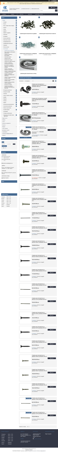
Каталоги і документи (6, 123)
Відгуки (3, 126)
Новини (3, 119)
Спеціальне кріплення (8, 90)
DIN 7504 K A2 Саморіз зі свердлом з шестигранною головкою (9, 66)
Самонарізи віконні (7, 56)
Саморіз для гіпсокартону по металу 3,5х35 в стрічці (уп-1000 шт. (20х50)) (39, 114)
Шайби (5, 97)
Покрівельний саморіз (8, 59)
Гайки (5, 29)
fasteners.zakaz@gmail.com (8, 163)
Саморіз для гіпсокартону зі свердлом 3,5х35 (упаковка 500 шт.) (39, 185)
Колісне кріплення (7, 38)
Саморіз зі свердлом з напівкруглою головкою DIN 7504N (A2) (9, 74)
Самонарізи (6, 48)
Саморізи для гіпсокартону (9, 50)
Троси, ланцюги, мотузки (8, 95)
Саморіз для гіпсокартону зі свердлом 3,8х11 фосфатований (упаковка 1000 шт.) (39, 85)
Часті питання (5, 128)
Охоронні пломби (7, 91)
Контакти (30, 14)
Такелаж (5, 93)
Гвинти (5, 27)
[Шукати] (56, 10)
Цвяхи (5, 102)
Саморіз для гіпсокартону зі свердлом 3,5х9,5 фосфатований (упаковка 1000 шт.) (39, 156)
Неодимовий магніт (7, 41)
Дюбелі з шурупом (7, 32)
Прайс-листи (4, 118)
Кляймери (5, 36)
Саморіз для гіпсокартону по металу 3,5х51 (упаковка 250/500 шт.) (39, 313)
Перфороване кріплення (8, 43)
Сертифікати (4, 131)
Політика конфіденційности (7, 133)
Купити (52, 87)
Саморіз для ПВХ (7, 58)
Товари (12, 14)
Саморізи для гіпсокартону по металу (47, 33)
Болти (5, 23)
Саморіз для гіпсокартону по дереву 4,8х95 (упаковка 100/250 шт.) (39, 213)
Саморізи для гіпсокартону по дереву (28, 33)
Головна (4, 14)
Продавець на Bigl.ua (29, 449)
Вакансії (4, 135)
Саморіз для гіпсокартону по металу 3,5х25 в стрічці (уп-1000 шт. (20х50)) (39, 128)
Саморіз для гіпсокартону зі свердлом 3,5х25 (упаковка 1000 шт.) (39, 199)
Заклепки (5, 34)
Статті (3, 121)
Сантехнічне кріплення (8, 106)
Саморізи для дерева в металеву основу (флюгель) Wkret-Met (9, 87)
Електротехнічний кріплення (9, 104)
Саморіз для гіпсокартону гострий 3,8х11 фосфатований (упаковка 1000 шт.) (39, 99)
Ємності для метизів (7, 107)
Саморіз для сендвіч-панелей (9, 61)
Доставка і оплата (39, 14)
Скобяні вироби (6, 109)
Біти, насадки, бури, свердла (9, 25)
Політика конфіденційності (41, 450)
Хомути (5, 100)
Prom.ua (34, 448)
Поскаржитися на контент (32, 450)
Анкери (5, 22)
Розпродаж (6, 111)
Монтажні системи (7, 39)
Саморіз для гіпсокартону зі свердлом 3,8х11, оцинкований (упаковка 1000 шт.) (39, 142)
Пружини (5, 45)
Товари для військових (8, 113)
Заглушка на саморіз (8, 84)
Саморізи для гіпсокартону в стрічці (28, 73)
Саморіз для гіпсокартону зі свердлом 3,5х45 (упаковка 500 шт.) (39, 171)
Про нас (21, 14)
